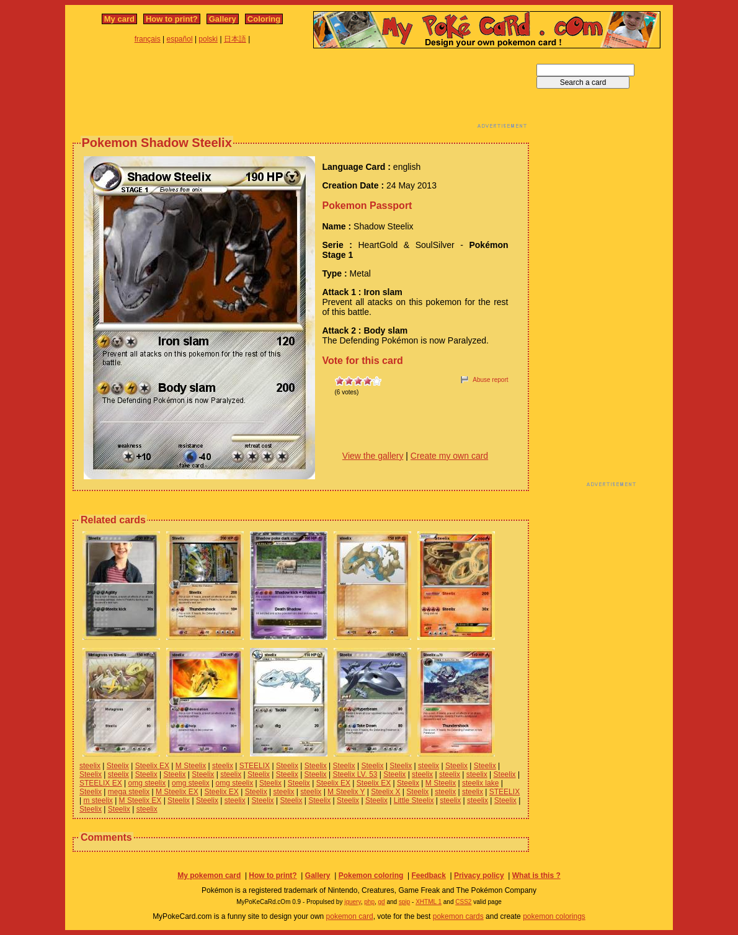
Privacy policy (479, 875)
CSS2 (463, 901)
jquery (352, 901)
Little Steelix (414, 800)
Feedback (428, 875)
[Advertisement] (301, 92)
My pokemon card (209, 875)
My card (119, 19)
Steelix (118, 765)
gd (381, 901)
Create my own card (449, 456)
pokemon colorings (554, 916)
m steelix (97, 800)
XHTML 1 (429, 901)
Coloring (263, 19)
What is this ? (536, 875)
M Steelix (191, 765)
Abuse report (490, 379)
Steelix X (385, 791)
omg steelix (147, 783)
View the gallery (373, 456)
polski (208, 39)
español (180, 39)
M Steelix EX (177, 791)
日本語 (235, 39)
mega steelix (128, 791)
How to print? (172, 19)
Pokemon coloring (371, 875)
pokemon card (349, 916)
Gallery (222, 19)
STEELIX (254, 765)
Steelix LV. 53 (354, 774)
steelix (89, 765)
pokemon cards (458, 916)
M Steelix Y (346, 791)
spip (404, 901)
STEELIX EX (100, 783)
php (369, 901)
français (148, 39)
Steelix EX (152, 765)
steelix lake (480, 783)
